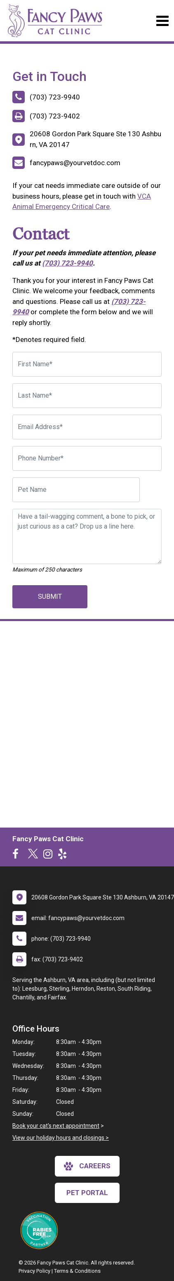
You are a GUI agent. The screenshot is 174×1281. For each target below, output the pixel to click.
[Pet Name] (76, 489)
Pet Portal (87, 1192)
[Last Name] (87, 395)
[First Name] (87, 364)
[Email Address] (87, 427)
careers (87, 1166)
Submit (50, 596)
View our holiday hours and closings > (60, 1137)
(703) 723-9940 (67, 263)
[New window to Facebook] (17, 855)
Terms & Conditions (77, 1271)
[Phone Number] (87, 458)
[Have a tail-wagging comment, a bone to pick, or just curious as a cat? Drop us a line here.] (87, 536)
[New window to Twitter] (33, 855)
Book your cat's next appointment (55, 1125)
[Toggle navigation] (162, 21)
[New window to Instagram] (49, 855)
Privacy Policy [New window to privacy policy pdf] (34, 1271)
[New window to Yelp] (64, 855)
